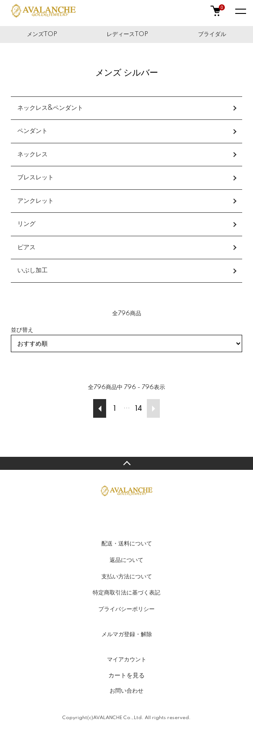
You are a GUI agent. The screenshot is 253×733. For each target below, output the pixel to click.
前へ (99, 408)
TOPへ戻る (126, 463)
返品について (126, 560)
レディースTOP (127, 34)
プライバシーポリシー (126, 609)
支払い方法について (126, 577)
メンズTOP (42, 34)
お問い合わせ (126, 691)
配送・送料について (126, 544)
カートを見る (126, 675)
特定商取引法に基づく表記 (126, 593)
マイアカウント (126, 660)
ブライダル (212, 34)
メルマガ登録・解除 (126, 634)
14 (138, 409)
